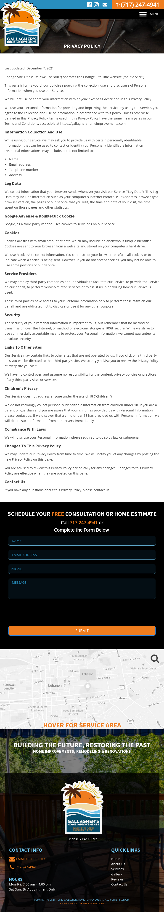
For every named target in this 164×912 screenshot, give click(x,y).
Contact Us (119, 884)
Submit (82, 630)
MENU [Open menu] (149, 14)
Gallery (116, 874)
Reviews (117, 879)
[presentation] (43, 612)
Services (117, 869)
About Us (118, 864)
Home (115, 858)
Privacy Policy (68, 903)
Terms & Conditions (92, 903)
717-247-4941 (84, 523)
